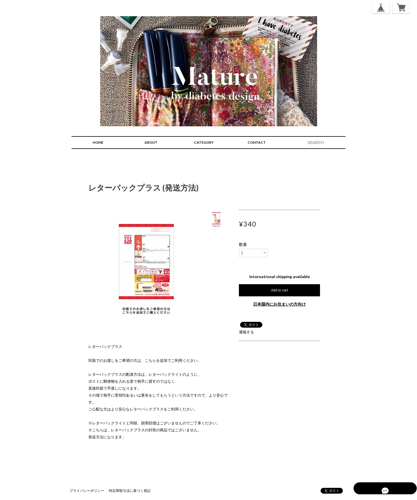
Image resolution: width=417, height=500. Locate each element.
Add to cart (279, 290)
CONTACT (257, 142)
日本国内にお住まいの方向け (279, 304)
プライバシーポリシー (87, 490)
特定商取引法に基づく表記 (130, 490)
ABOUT (151, 142)
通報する (246, 332)
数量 (243, 244)
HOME (98, 142)
